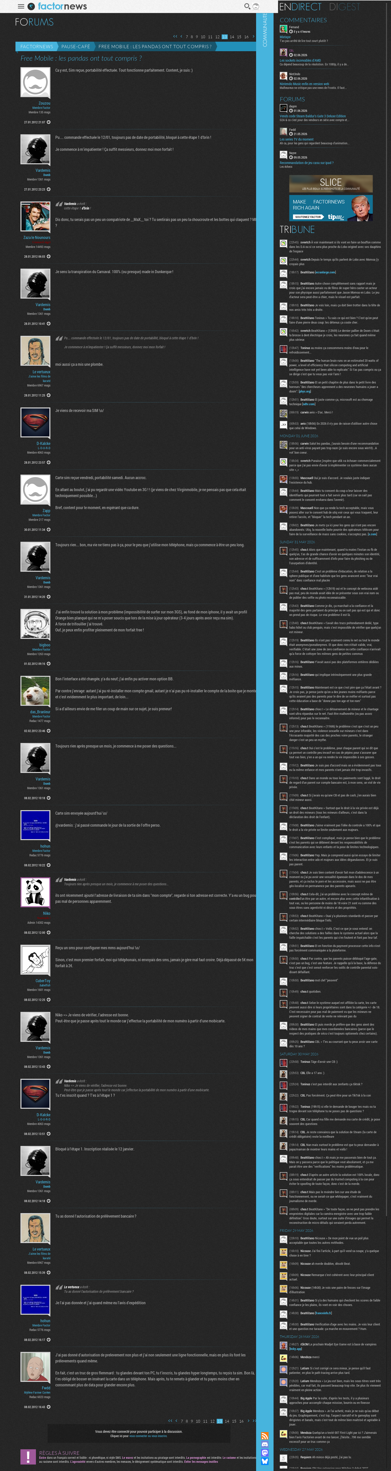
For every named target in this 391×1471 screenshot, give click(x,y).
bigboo (41, 645)
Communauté (280, 711)
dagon (308, 105)
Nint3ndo (309, 73)
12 (214, 36)
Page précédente (178, 36)
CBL (306, 50)
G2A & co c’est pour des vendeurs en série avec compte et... (330, 119)
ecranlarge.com (340, 271)
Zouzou (41, 103)
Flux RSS (280, 1436)
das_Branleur (37, 712)
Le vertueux (38, 371)
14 (228, 36)
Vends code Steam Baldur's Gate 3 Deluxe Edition (328, 115)
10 (199, 36)
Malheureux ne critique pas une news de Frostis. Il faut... (328, 87)
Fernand (309, 26)
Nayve (307, 152)
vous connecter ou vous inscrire (144, 1436)
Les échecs (301, 166)
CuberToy (39, 980)
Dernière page (256, 36)
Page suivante (250, 36)
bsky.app (323, 1466)
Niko (43, 913)
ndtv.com (336, 417)
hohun (42, 846)
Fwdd (43, 1388)
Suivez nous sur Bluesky (280, 1461)
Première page (172, 36)
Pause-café (72, 46)
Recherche (244, 6)
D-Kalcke (40, 443)
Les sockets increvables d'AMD (315, 60)
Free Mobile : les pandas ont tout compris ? (151, 46)
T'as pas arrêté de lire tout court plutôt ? (319, 40)
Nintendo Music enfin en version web (319, 83)
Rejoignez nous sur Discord (280, 1444)
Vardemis (39, 170)
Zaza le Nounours (33, 237)
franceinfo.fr (338, 1426)
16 (243, 36)
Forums (307, 98)
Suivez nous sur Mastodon (280, 1453)
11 (207, 36)
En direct (316, 6)
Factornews (33, 46)
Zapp (43, 510)
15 (236, 36)
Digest (360, 6)
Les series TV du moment (312, 139)
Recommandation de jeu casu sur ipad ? (322, 162)
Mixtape (300, 36)
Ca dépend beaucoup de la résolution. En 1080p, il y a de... (329, 64)
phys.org (355, 404)
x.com (347, 556)
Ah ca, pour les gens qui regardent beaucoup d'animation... (330, 143)
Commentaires (318, 19)
